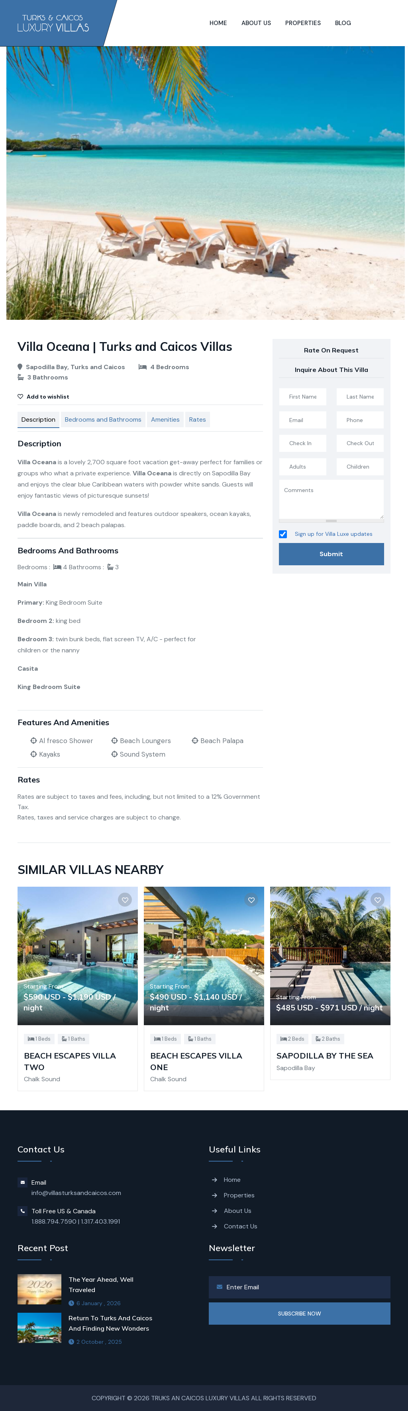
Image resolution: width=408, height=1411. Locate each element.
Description (38, 419)
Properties (303, 23)
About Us (237, 1211)
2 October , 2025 (95, 1341)
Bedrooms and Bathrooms (103, 419)
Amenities (165, 419)
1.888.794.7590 (53, 1221)
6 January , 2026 (95, 1303)
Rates (197, 419)
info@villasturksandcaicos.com (76, 1193)
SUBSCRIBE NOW (299, 1313)
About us (256, 23)
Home (218, 23)
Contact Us (240, 1226)
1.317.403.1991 (100, 1221)
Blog (343, 23)
